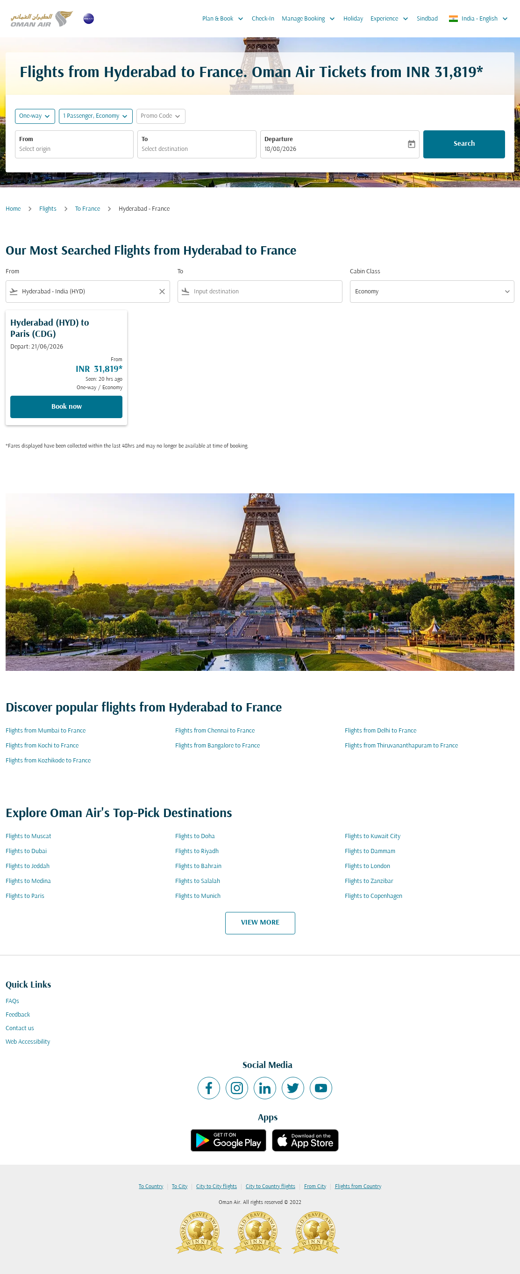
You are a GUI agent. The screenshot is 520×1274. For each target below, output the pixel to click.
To (145, 139)
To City (179, 1186)
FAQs (12, 1001)
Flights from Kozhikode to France (48, 760)
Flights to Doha (195, 836)
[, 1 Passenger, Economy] (91, 116)
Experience (391, 19)
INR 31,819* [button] (444, 73)
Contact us (20, 1028)
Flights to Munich (198, 896)
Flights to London (367, 866)
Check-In (263, 18)
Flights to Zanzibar (369, 881)
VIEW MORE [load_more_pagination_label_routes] (260, 922)
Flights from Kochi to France (42, 745)
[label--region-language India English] (479, 19)
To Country (151, 1186)
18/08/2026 (280, 149)
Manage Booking (311, 19)
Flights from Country (358, 1186)
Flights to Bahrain (198, 866)
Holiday (353, 18)
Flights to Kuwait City (372, 836)
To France (87, 209)
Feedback (18, 1014)
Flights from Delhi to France (380, 730)
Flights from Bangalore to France (217, 745)
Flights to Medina (28, 881)
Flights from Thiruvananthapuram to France (401, 745)
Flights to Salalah (197, 881)
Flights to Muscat (28, 836)
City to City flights (216, 1186)
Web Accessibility (28, 1042)
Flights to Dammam (370, 851)
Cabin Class (365, 271)
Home (13, 209)
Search (464, 144)
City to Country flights (270, 1186)
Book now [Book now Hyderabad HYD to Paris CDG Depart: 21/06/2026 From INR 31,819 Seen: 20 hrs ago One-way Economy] (66, 407)
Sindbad (427, 18)
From (26, 139)
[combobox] (74, 149)
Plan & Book (225, 19)
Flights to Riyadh (197, 851)
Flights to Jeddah (28, 866)
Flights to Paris (25, 896)
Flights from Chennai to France (215, 730)
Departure (278, 139)
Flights (48, 209)
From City (315, 1186)
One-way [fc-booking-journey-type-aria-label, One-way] (30, 116)
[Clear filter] (162, 291)
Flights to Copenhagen (373, 896)
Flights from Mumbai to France (45, 730)
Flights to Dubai (26, 851)
